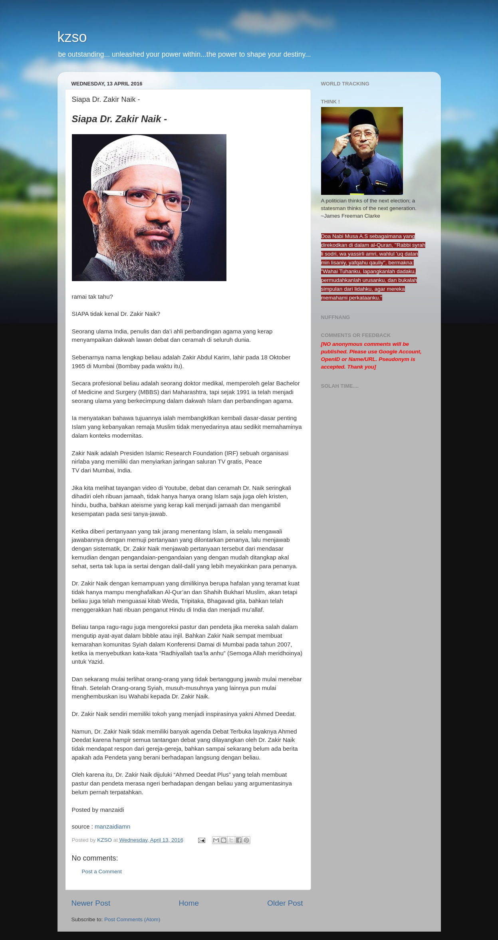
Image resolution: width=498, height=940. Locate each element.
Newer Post (91, 903)
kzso (72, 37)
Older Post (285, 903)
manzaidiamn (112, 826)
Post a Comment (102, 872)
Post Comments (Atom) (132, 919)
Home (189, 903)
